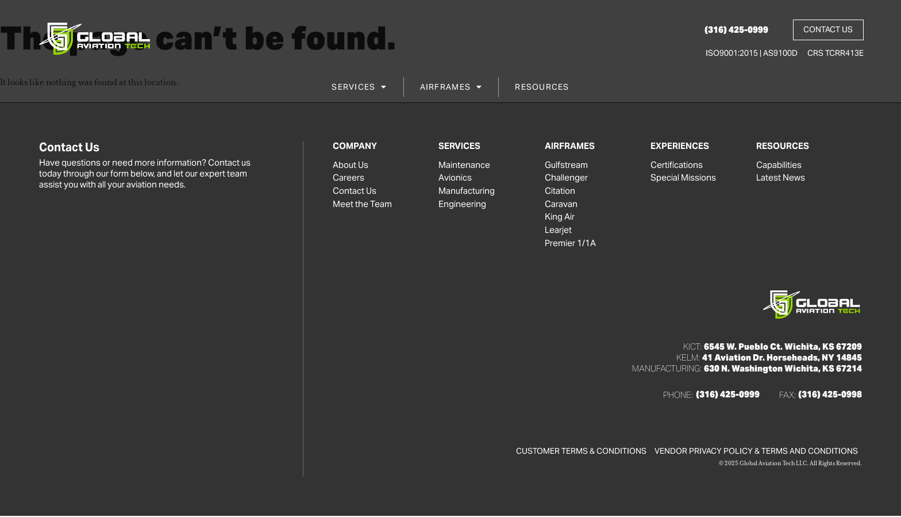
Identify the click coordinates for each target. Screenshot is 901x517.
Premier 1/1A (570, 244)
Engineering (462, 205)
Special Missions (683, 178)
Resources (542, 88)
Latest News (780, 178)
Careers (348, 178)
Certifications (676, 165)
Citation (560, 191)
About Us (350, 165)
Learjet (558, 231)
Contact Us (354, 191)
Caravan (561, 205)
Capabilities (779, 165)
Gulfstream (566, 165)
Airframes (451, 88)
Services (359, 88)
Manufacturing (466, 191)
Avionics (455, 178)
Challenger (566, 178)
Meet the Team (362, 205)
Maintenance (464, 165)
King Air (560, 218)
